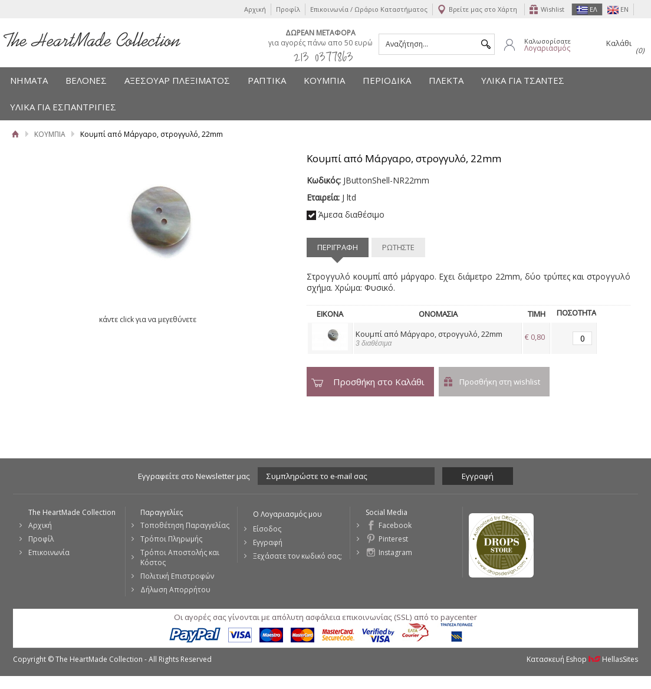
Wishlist (552, 9)
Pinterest (393, 539)
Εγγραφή (267, 542)
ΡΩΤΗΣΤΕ (398, 247)
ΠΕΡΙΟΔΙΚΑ (387, 80)
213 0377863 (323, 56)
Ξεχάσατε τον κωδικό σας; (297, 556)
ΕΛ (587, 9)
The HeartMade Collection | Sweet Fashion (92, 39)
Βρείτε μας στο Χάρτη (483, 9)
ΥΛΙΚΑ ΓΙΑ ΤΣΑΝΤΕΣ (522, 80)
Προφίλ (288, 9)
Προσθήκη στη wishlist (499, 381)
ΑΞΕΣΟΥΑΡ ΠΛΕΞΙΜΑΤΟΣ (177, 80)
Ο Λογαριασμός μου (287, 514)
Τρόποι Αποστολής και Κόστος (179, 557)
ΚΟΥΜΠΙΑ (324, 80)
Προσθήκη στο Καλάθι (379, 382)
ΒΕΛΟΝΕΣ (86, 80)
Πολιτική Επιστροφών (177, 576)
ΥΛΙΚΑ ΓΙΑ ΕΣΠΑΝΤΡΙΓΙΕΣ (63, 107)
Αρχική (255, 9)
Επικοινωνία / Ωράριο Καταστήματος (369, 9)
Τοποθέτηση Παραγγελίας (184, 525)
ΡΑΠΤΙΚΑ (267, 80)
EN (618, 9)
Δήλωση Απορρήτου (175, 590)
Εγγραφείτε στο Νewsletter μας (194, 476)
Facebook (395, 525)
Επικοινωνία (49, 552)
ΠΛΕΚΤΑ (446, 80)
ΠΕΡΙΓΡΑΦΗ (337, 247)
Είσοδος (267, 529)
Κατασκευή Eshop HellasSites (582, 659)
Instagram (395, 552)
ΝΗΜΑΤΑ (29, 80)
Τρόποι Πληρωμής (171, 539)
